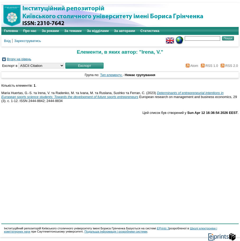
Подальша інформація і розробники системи (116, 231)
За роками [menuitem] (50, 31)
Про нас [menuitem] (29, 31)
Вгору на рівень (19, 59)
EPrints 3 (163, 228)
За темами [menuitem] (73, 31)
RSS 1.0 (208, 66)
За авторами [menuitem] (124, 31)
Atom (191, 66)
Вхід (7, 41)
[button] (84, 66)
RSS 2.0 (228, 66)
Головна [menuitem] (11, 31)
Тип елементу (111, 75)
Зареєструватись (27, 41)
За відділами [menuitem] (98, 31)
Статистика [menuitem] (149, 31)
